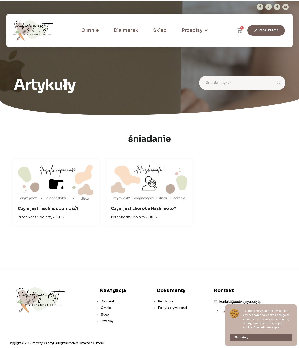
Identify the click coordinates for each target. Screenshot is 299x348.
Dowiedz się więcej (266, 327)
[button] (266, 30)
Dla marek (126, 30)
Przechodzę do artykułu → (41, 217)
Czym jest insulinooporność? (48, 208)
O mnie (90, 30)
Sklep (160, 30)
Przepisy (195, 30)
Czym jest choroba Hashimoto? (143, 208)
